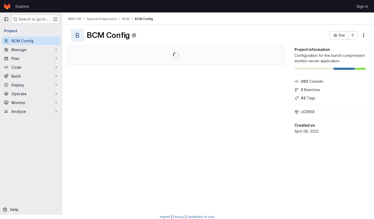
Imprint (165, 217)
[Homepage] (7, 6)
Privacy (178, 217)
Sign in (362, 6)
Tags (305, 98)
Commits (309, 81)
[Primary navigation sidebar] (6, 19)
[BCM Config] (31, 41)
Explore (22, 6)
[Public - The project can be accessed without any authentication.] (134, 35)
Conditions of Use (200, 217)
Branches (307, 89)
